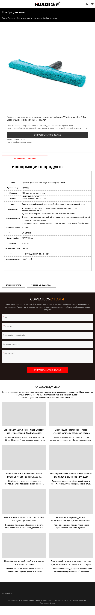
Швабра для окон (50, 18)
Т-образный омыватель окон (43, 285)
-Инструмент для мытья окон (28, 18)
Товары (11, 18)
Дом (3, 18)
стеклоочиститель (13, 285)
